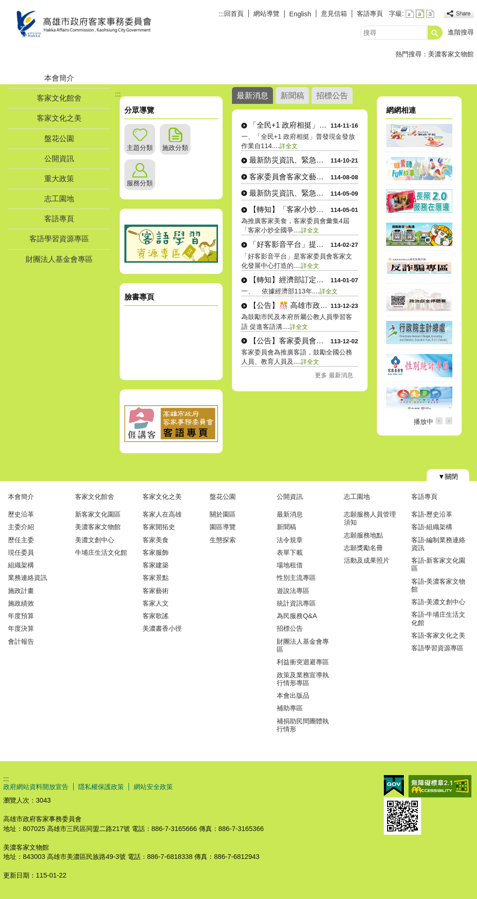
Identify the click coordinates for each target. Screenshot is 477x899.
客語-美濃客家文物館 (438, 585)
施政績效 (21, 603)
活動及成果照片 (366, 560)
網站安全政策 (153, 786)
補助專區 (290, 708)
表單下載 (290, 552)
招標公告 (290, 628)
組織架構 (21, 565)
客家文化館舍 (59, 98)
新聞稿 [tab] (292, 95)
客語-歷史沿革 (432, 514)
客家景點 (156, 577)
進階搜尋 (461, 32)
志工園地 (59, 199)
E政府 (394, 785)
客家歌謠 (156, 616)
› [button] (448, 420)
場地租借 (290, 565)
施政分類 (175, 147)
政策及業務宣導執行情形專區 (303, 679)
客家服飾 (156, 552)
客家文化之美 (59, 118)
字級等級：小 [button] (410, 14)
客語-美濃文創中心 (438, 602)
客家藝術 (156, 590)
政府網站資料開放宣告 (35, 786)
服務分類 (140, 183)
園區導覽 (223, 527)
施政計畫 (21, 590)
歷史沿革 (21, 514)
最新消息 (290, 514)
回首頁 (234, 13)
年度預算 (21, 616)
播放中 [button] (423, 421)
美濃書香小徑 (162, 628)
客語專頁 (370, 13)
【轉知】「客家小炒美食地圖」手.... (290, 209)
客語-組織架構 (432, 527)
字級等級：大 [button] (430, 14)
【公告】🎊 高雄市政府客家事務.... (290, 305)
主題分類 (140, 147)
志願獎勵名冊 (363, 548)
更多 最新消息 (334, 375)
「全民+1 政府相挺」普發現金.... (290, 125)
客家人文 (156, 603)
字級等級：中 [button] (420, 13)
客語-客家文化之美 (438, 635)
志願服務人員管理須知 (370, 518)
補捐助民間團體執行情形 (303, 725)
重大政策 (59, 179)
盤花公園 (59, 139)
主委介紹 (21, 527)
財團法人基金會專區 (59, 259)
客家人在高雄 (162, 514)
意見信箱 (334, 13)
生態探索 (223, 540)
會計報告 (21, 641)
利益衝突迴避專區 (303, 662)
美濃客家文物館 (451, 54)
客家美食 (156, 540)
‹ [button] (439, 420)
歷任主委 (21, 540)
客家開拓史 (159, 527)
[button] (435, 33)
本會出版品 (293, 695)
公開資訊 (59, 159)
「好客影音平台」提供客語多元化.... (290, 244)
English (300, 14)
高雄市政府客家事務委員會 (82, 25)
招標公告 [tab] (332, 95)
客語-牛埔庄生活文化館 (438, 618)
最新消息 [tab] (252, 95)
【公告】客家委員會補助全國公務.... (290, 341)
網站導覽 (266, 13)
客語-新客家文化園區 (438, 564)
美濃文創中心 (94, 540)
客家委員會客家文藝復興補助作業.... (290, 177)
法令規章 (290, 540)
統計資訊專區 (296, 603)
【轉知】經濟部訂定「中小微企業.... (290, 280)
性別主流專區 (296, 577)
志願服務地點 (363, 535)
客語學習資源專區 (59, 239)
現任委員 (21, 552)
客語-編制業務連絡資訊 (438, 544)
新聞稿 (286, 527)
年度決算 (21, 628)
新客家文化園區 (98, 514)
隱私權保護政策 (101, 786)
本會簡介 (59, 78)
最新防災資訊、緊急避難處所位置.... (290, 160)
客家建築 (156, 565)
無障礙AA (440, 786)
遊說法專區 (293, 590)
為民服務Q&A (297, 616)
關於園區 (223, 514)
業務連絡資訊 (27, 577)
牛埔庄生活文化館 (101, 552)
